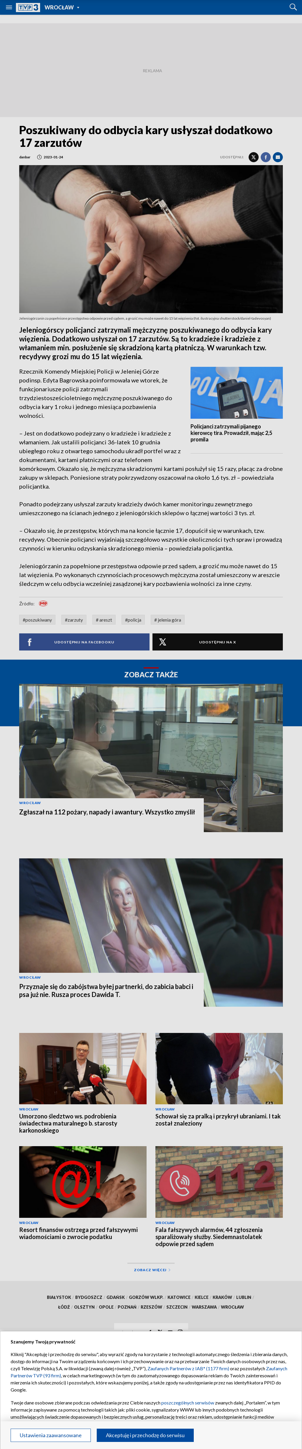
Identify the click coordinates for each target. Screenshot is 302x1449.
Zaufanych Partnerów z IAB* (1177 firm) (188, 1368)
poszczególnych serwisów (187, 1402)
